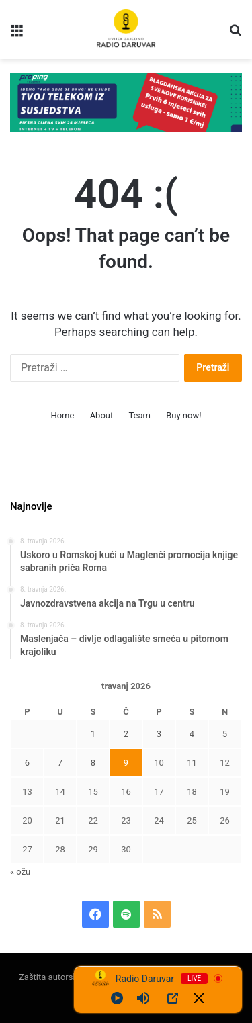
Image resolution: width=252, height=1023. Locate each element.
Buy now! (183, 415)
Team (139, 415)
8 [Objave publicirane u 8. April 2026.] (93, 763)
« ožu (20, 871)
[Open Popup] (173, 998)
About (102, 415)
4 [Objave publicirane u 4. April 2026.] (192, 734)
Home (62, 415)
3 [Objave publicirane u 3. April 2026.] (159, 734)
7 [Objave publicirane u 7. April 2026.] (60, 763)
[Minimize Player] (199, 998)
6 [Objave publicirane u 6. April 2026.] (27, 763)
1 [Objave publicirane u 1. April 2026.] (93, 734)
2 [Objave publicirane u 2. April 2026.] (126, 734)
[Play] (117, 998)
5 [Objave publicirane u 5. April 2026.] (224, 734)
